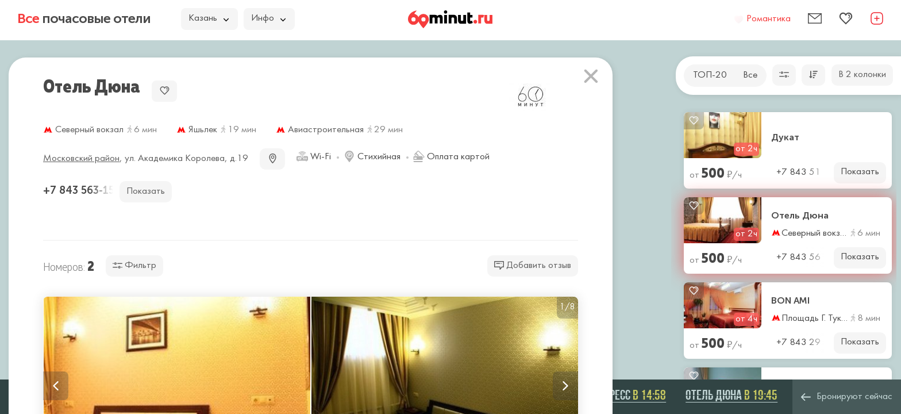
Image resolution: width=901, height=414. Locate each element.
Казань (208, 18)
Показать (860, 172)
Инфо (268, 18)
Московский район (81, 158)
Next (565, 385)
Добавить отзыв (532, 265)
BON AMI (790, 300)
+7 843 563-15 (80, 190)
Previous (55, 385)
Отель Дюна (800, 215)
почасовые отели (84, 18)
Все (750, 75)
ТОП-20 (710, 75)
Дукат (785, 137)
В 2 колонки (862, 74)
